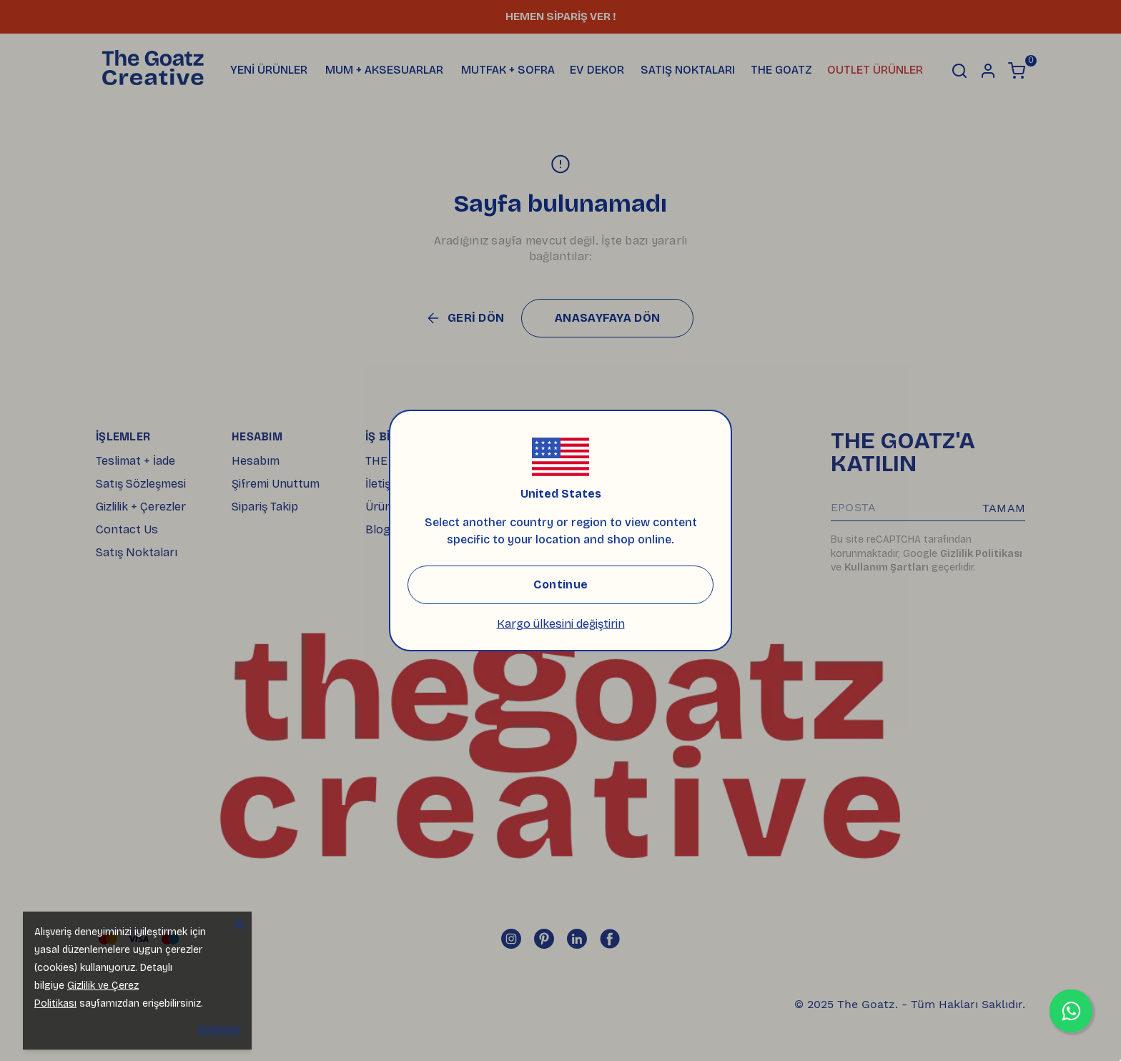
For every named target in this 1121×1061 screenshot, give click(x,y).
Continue (560, 584)
